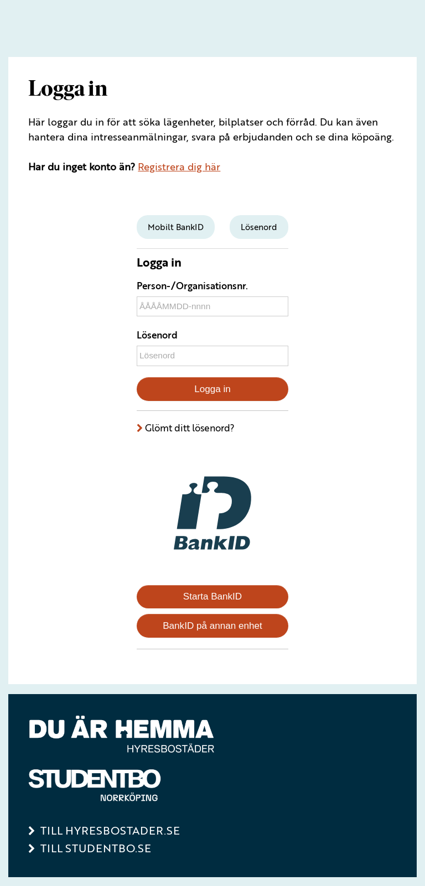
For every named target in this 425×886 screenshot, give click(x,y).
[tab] (176, 227)
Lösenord (157, 335)
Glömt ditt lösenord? (190, 428)
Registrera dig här (179, 166)
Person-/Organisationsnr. (192, 286)
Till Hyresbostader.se (110, 830)
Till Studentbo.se (95, 848)
